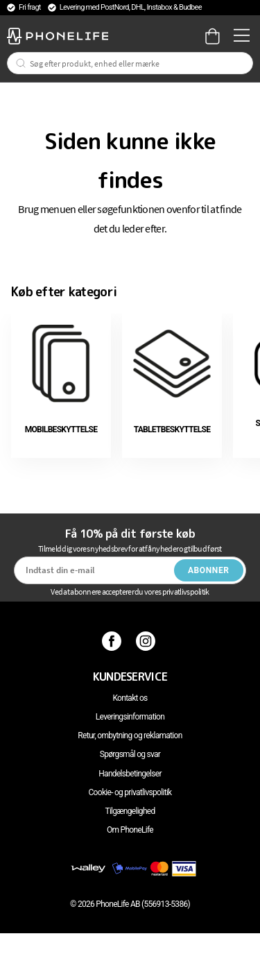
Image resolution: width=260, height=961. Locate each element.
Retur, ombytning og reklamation (130, 735)
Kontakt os (129, 698)
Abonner (208, 570)
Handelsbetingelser (130, 774)
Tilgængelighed (130, 811)
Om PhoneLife (130, 830)
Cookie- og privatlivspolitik (130, 792)
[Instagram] (147, 640)
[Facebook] (113, 640)
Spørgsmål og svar (130, 754)
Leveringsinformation (130, 717)
